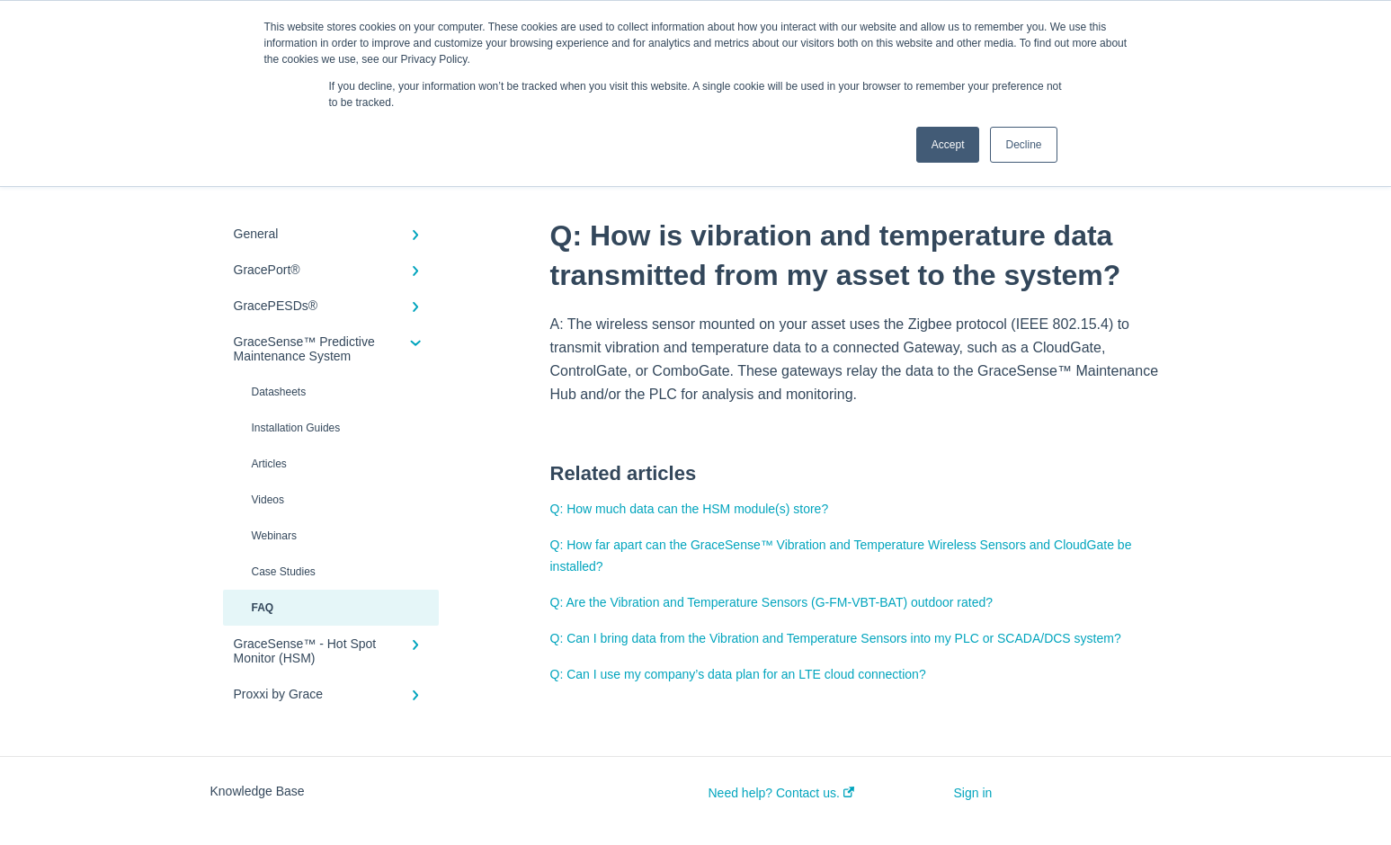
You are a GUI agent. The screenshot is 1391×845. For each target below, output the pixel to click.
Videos (268, 500)
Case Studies (284, 571)
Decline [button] (1023, 144)
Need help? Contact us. (781, 793)
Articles (269, 464)
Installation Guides (296, 428)
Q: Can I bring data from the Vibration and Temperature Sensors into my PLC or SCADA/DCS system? (835, 638)
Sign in (973, 793)
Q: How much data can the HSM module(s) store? (689, 509)
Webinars (274, 535)
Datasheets (279, 392)
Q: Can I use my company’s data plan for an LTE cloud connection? (738, 674)
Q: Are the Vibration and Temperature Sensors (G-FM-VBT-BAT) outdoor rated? (772, 602)
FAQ (263, 607)
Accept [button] (948, 144)
